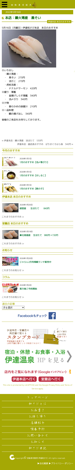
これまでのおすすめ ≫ (13, 216)
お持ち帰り (37, 416)
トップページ (37, 397)
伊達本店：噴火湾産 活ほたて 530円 (23, 140)
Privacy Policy (55, 385)
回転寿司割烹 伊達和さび (37, 458)
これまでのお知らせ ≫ (13, 270)
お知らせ (37, 442)
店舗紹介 (37, 423)
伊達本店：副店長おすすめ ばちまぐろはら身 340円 (44, 144)
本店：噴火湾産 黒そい (23, 18)
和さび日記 (37, 448)
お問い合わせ (37, 435)
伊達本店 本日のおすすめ (59, 21)
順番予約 (37, 429)
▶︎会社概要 (42, 463)
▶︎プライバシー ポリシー (61, 463)
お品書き (37, 410)
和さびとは (37, 404)
